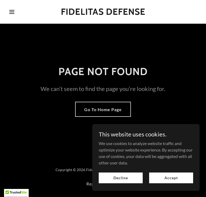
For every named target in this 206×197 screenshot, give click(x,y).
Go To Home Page (103, 109)
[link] (103, 13)
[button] (20, 11)
